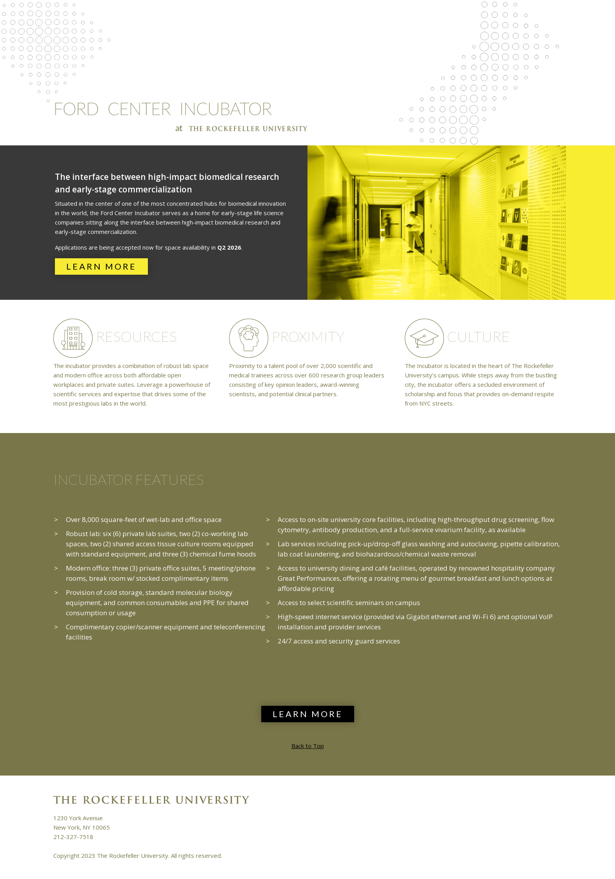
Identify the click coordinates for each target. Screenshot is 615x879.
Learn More (101, 266)
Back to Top (307, 746)
